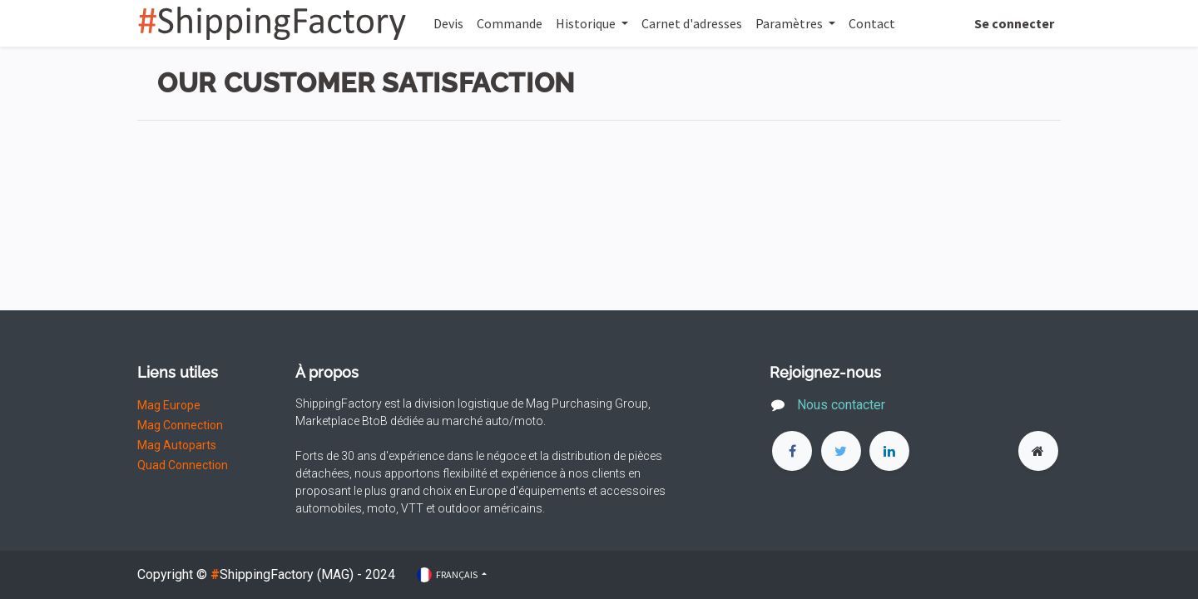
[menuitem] (448, 23)
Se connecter (1014, 23)
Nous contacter (843, 405)
